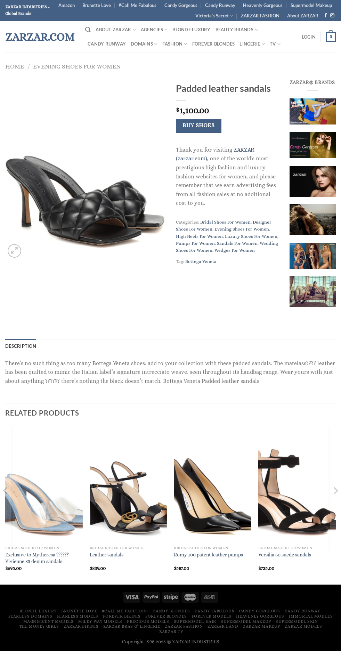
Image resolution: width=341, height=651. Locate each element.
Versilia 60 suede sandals (284, 554)
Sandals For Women (237, 243)
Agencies (154, 29)
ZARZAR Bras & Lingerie (131, 626)
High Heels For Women (199, 236)
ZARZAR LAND (223, 626)
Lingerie (252, 44)
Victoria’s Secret (214, 16)
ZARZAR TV (171, 631)
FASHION (174, 44)
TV (275, 44)
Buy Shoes (198, 125)
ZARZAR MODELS (303, 626)
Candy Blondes (171, 611)
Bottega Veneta (201, 261)
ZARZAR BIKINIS (81, 626)
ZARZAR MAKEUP (261, 626)
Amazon (66, 5)
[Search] (88, 30)
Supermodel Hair (195, 621)
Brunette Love (96, 5)
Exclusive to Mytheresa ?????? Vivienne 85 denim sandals (37, 558)
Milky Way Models (100, 621)
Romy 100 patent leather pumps (208, 554)
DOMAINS (144, 44)
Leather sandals (106, 554)
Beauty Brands (237, 29)
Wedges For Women (234, 250)
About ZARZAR (116, 29)
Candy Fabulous (215, 611)
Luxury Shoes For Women (251, 236)
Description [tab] (20, 346)
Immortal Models (311, 616)
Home (14, 66)
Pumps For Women (195, 243)
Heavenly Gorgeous (263, 5)
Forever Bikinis (121, 616)
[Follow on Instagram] (332, 15)
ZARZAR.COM (39, 36)
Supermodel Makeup (311, 5)
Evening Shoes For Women (77, 66)
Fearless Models (77, 616)
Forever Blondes (213, 44)
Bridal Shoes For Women (225, 222)
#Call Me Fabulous (137, 5)
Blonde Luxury (191, 29)
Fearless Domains (30, 616)
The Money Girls (39, 626)
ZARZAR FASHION (260, 15)
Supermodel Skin (297, 621)
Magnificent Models (48, 621)
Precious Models (148, 621)
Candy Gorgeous (180, 5)
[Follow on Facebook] (326, 15)
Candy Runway (220, 5)
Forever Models (212, 616)
